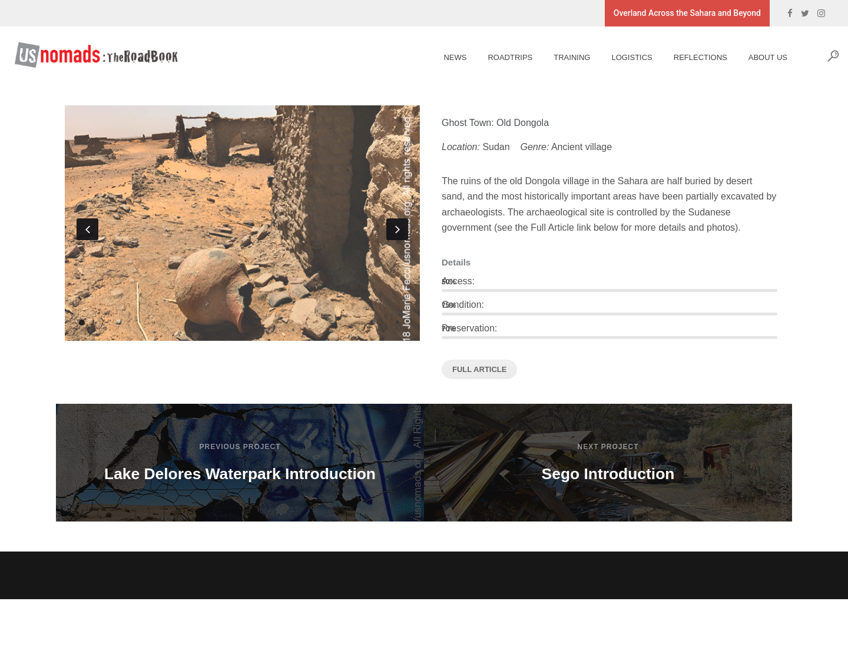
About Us (759, 57)
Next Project (607, 447)
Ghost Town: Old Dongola (495, 123)
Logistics (622, 57)
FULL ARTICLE (479, 369)
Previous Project (239, 447)
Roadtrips (501, 57)
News (446, 57)
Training (563, 57)
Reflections (691, 57)
